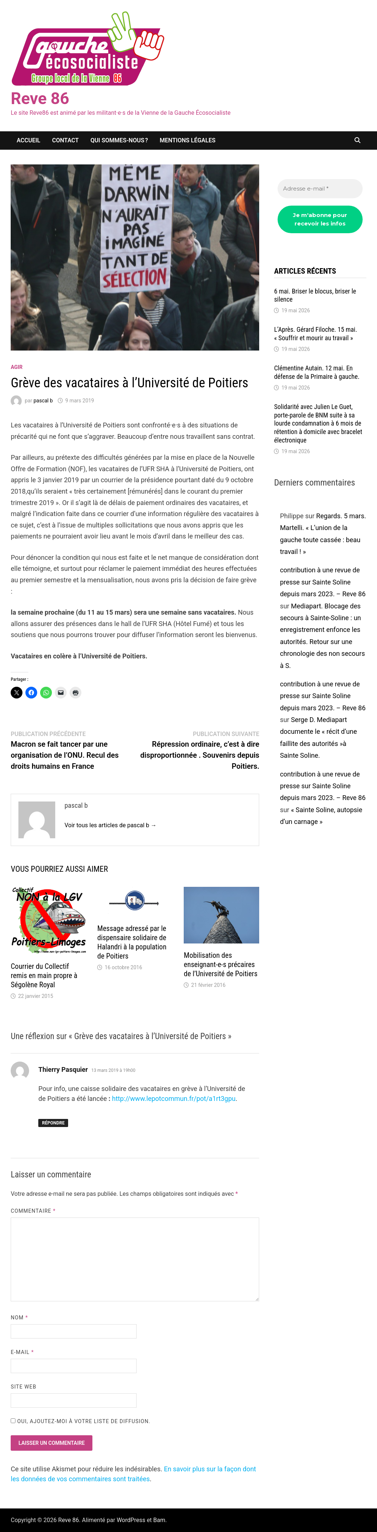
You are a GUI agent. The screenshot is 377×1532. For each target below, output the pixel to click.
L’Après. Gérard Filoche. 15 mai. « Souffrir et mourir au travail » (315, 334)
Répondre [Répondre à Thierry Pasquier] (53, 1123)
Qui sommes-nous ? (119, 140)
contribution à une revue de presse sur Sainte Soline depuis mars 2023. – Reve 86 (323, 582)
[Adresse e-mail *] (320, 189)
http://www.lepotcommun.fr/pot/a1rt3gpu (173, 1098)
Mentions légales (187, 140)
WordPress (131, 1520)
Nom (19, 1317)
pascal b (43, 401)
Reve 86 (40, 98)
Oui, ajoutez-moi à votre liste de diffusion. (80, 1421)
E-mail (22, 1352)
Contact (65, 140)
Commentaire (33, 1211)
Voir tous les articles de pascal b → (110, 825)
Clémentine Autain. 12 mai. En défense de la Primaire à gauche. (316, 372)
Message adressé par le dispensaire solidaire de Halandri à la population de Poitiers (131, 942)
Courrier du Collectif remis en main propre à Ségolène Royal (44, 975)
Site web (23, 1387)
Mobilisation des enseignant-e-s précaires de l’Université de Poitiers (220, 964)
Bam (159, 1520)
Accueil (28, 140)
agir (16, 367)
